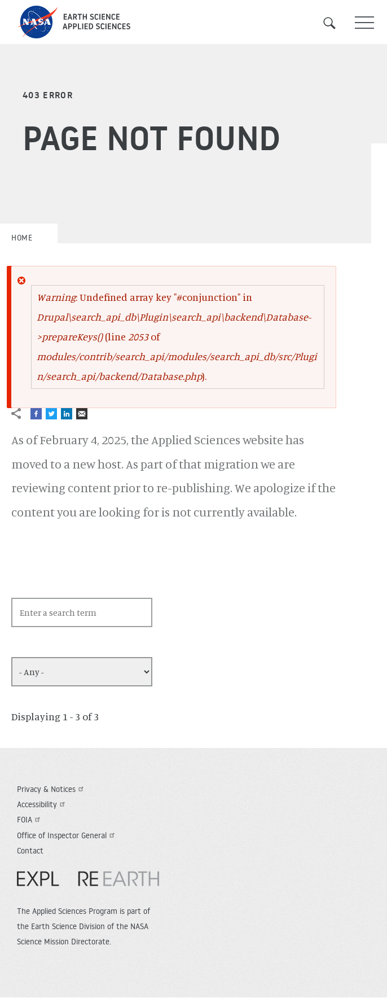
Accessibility (42, 804)
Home (21, 238)
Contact (30, 851)
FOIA (30, 820)
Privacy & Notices (51, 789)
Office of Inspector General (67, 835)
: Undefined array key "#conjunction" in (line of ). (177, 336)
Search (336, 23)
